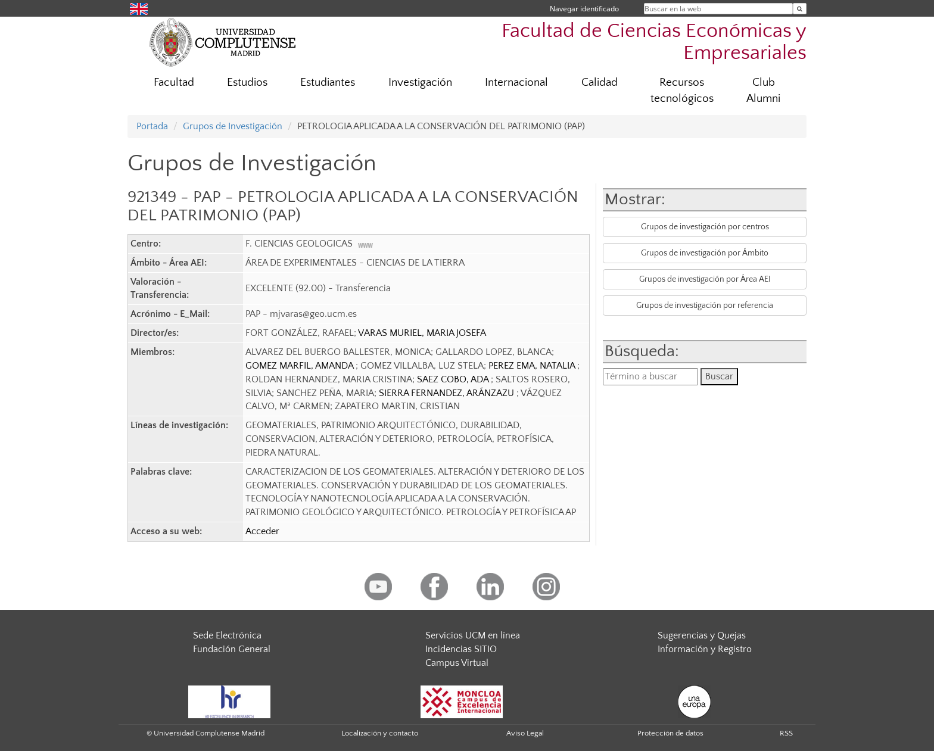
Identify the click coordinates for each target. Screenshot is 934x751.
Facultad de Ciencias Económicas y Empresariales (654, 42)
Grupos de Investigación (232, 126)
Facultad (174, 82)
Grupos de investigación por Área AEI (705, 279)
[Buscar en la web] (800, 8)
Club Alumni (763, 90)
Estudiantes (327, 82)
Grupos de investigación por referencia (704, 305)
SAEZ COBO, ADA (454, 379)
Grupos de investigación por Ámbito (704, 253)
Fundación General (231, 649)
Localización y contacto (379, 733)
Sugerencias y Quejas (702, 635)
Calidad (599, 82)
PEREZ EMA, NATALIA (532, 365)
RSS (786, 733)
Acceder (262, 531)
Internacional (516, 82)
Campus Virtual (456, 662)
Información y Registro (705, 649)
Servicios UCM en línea (472, 635)
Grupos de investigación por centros (705, 227)
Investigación (420, 82)
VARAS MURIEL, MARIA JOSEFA (422, 333)
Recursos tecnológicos (682, 90)
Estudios (247, 82)
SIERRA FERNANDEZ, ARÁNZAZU (447, 393)
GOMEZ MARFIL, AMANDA (300, 365)
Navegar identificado (584, 9)
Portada (152, 126)
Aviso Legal (525, 733)
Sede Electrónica (227, 635)
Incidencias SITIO (461, 649)
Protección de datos (670, 733)
